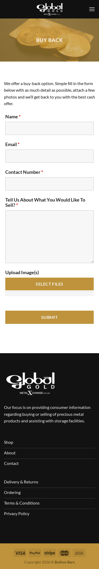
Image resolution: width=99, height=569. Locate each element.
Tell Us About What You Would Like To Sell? (45, 202)
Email (12, 144)
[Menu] (92, 9)
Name (13, 116)
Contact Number (24, 172)
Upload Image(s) (22, 272)
